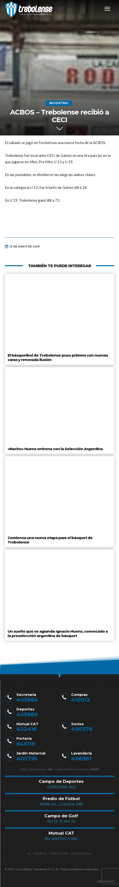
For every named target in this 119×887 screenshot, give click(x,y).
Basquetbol (59, 103)
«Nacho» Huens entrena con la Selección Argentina (55, 448)
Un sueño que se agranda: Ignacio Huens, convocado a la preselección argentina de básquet (58, 633)
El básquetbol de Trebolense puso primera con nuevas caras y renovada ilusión (58, 357)
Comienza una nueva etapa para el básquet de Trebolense (50, 539)
